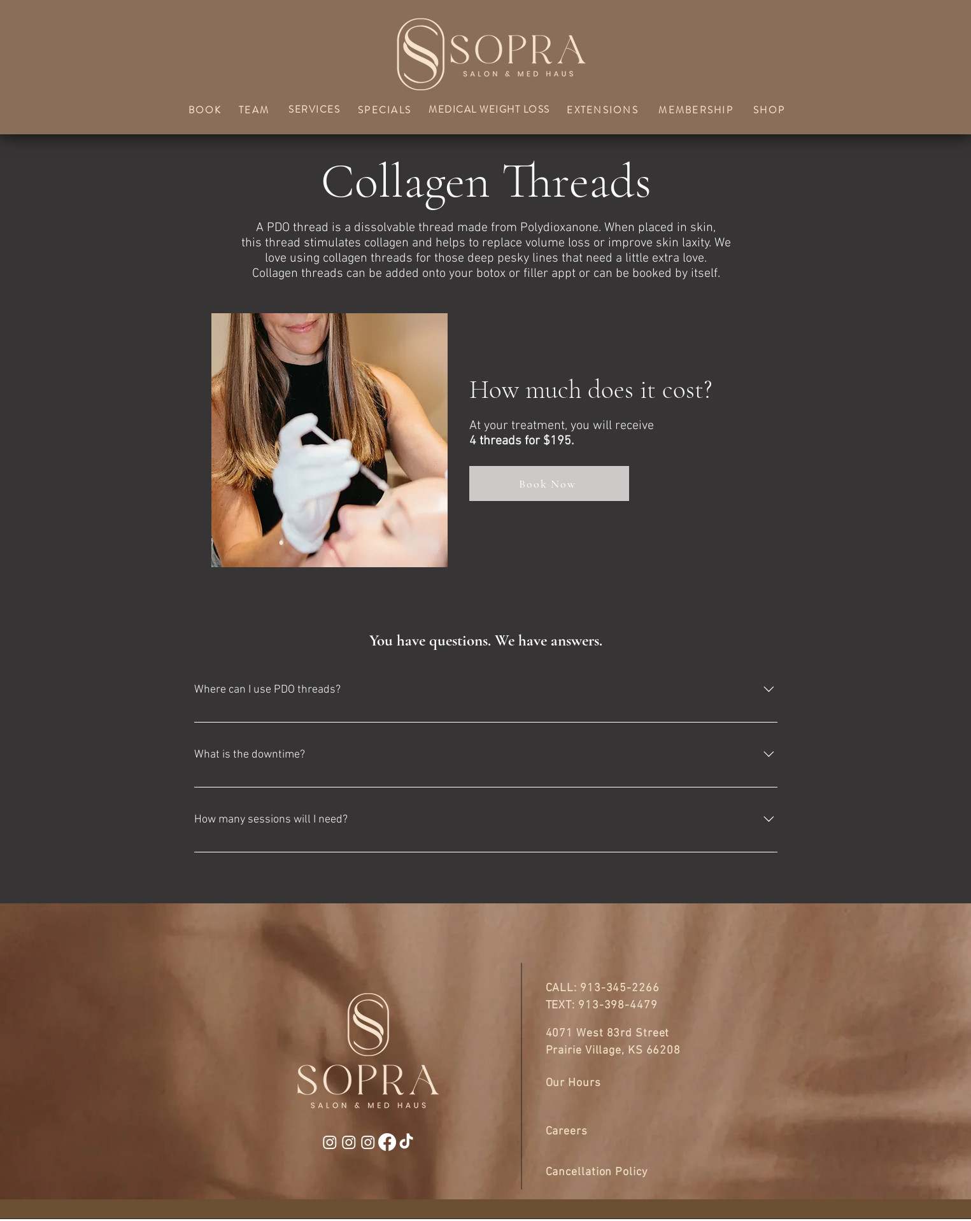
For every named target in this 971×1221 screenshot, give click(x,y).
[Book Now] (549, 483)
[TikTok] (406, 1142)
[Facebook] (387, 1142)
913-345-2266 (620, 988)
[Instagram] (330, 1142)
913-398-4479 (618, 1005)
